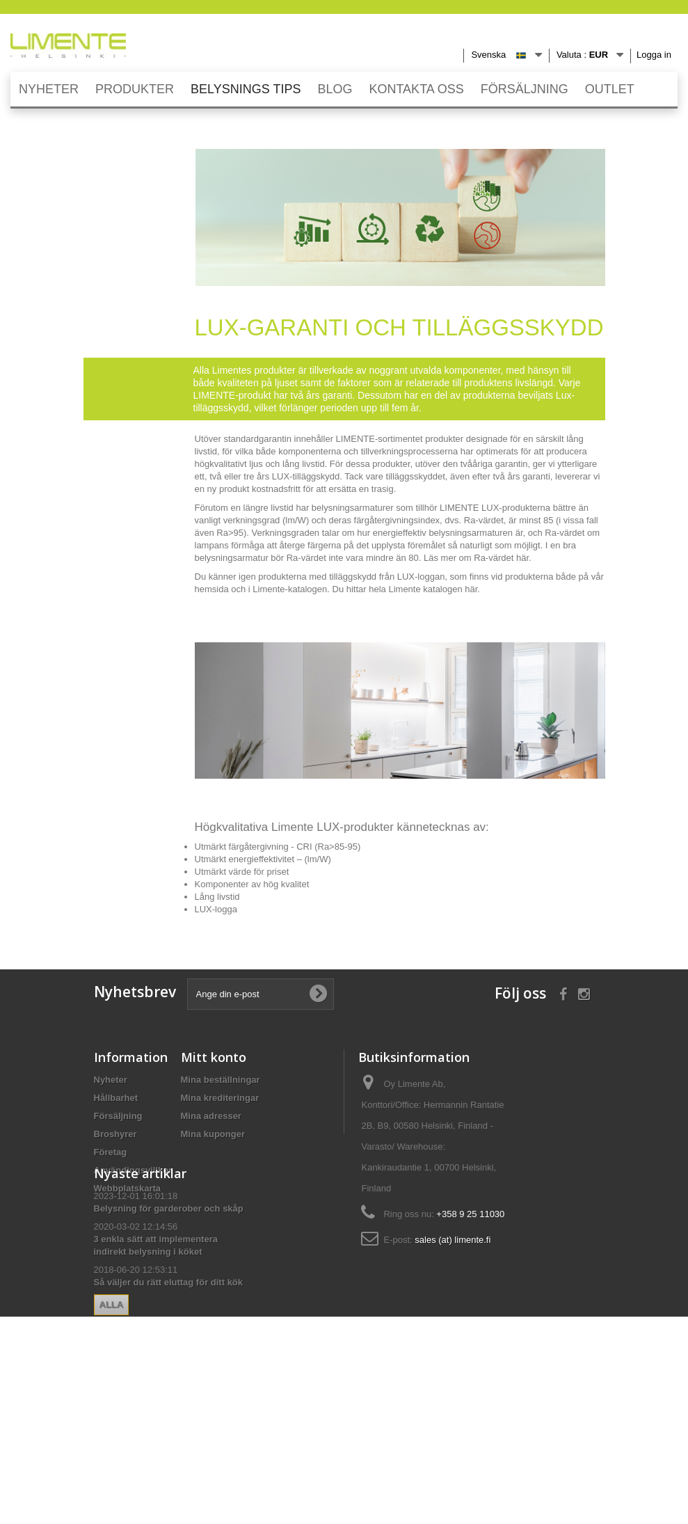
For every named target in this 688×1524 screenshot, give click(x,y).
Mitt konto (213, 1057)
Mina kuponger (213, 1134)
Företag (110, 1152)
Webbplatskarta (127, 1188)
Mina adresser (211, 1116)
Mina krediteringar (220, 1098)
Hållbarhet (116, 1098)
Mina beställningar (220, 1079)
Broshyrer (115, 1134)
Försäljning (118, 1116)
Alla (111, 1432)
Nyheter (110, 1079)
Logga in (654, 54)
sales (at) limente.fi (452, 1240)
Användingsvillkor (133, 1170)
